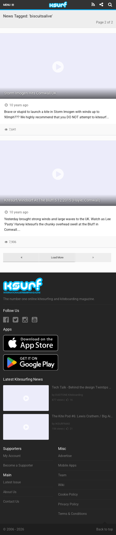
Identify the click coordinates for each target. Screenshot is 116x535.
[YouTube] (34, 321)
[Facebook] (6, 321)
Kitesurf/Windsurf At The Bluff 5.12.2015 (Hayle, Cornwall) (52, 200)
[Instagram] (25, 321)
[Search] (110, 4)
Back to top (104, 527)
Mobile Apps (67, 465)
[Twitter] (16, 321)
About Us (9, 492)
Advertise (65, 456)
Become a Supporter (18, 465)
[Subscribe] (93, 4)
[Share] (101, 4)
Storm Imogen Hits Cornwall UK (30, 93)
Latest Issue (12, 482)
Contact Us (11, 501)
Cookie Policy (68, 494)
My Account (12, 456)
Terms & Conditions (72, 514)
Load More (57, 257)
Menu (9, 4)
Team (62, 475)
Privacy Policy (68, 504)
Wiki (61, 485)
